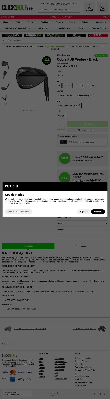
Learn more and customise (18, 212)
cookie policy (92, 199)
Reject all (84, 212)
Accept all (98, 212)
